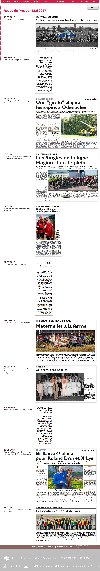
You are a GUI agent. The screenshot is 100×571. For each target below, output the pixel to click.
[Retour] (92, 7)
